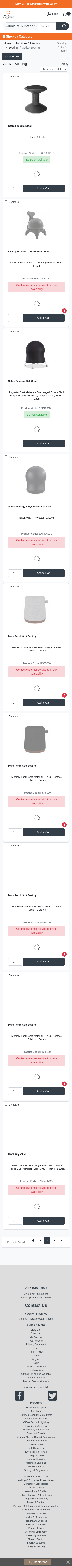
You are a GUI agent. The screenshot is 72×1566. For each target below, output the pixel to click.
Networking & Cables (36, 1491)
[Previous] (40, 1240)
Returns (36, 1348)
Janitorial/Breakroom (36, 1418)
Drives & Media (36, 1487)
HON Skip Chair (17, 1154)
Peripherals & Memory (36, 1498)
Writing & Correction (29, 1480)
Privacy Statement (36, 1344)
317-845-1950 (36, 1288)
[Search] (47, 26)
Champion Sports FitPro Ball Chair (28, 251)
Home (7, 43)
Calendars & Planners (36, 1440)
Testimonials (36, 1370)
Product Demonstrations (36, 1381)
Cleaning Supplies (36, 1535)
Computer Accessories (36, 1483)
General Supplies (36, 1459)
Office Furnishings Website (36, 1373)
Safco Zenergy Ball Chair (22, 381)
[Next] (54, 1240)
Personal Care (36, 1528)
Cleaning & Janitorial (36, 1426)
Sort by (64, 64)
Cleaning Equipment (36, 1531)
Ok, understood (37, 1562)
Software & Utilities (36, 1513)
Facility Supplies (36, 1542)
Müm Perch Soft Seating (22, 636)
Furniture (36, 1411)
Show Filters (12, 56)
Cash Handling (36, 1444)
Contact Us (36, 1305)
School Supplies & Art (36, 1476)
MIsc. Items (46, 1414)
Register (35, 1359)
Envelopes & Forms (36, 1451)
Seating (13, 47)
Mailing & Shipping (36, 1462)
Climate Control (36, 1539)
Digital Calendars (36, 1377)
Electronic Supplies (35, 1407)
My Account (36, 1337)
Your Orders (36, 1340)
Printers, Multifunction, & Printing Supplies (36, 1506)
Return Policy (36, 1351)
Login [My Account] (53, 14)
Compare (13, 76)
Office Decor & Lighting (36, 1422)
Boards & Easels (36, 1433)
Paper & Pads (36, 1466)
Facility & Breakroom (36, 1517)
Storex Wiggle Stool (20, 126)
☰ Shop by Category (17, 36)
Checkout (36, 1333)
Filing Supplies (36, 1455)
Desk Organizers (36, 1448)
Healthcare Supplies (36, 1520)
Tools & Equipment (36, 1524)
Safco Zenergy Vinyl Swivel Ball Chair (30, 506)
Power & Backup (36, 1502)
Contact (36, 1355)
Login (36, 1362)
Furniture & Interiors (28, 43)
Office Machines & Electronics (36, 1495)
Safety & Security (29, 1414)
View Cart (36, 1329)
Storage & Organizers (36, 1470)
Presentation (47, 1480)
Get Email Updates (36, 1366)
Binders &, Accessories (36, 1429)
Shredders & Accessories (36, 1509)
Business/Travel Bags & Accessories (36, 1437)
